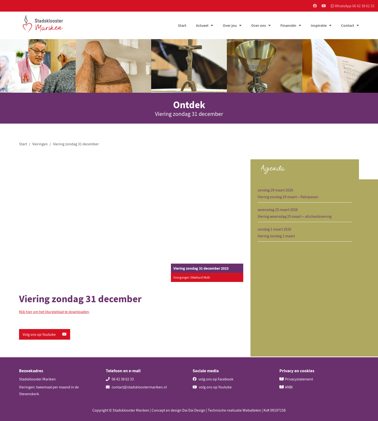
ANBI (289, 387)
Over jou (230, 25)
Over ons (258, 25)
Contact (347, 25)
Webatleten (252, 410)
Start (182, 25)
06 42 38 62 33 (120, 379)
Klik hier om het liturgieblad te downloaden (54, 312)
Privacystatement (299, 379)
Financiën (288, 25)
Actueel (202, 25)
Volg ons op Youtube (45, 335)
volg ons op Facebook (213, 379)
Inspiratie (319, 25)
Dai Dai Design (193, 410)
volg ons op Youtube (212, 387)
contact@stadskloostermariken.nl (136, 387)
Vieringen (40, 144)
